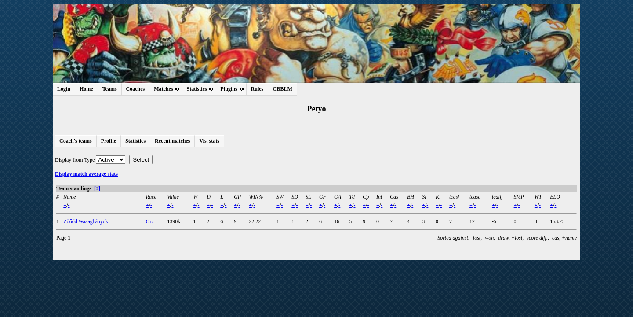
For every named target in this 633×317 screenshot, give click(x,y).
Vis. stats (209, 141)
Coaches (135, 89)
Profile (108, 141)
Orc (150, 221)
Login (63, 89)
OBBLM (282, 89)
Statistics (135, 141)
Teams (109, 89)
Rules (257, 89)
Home (86, 89)
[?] (97, 188)
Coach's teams (75, 141)
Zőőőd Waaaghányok (85, 221)
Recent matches (172, 141)
